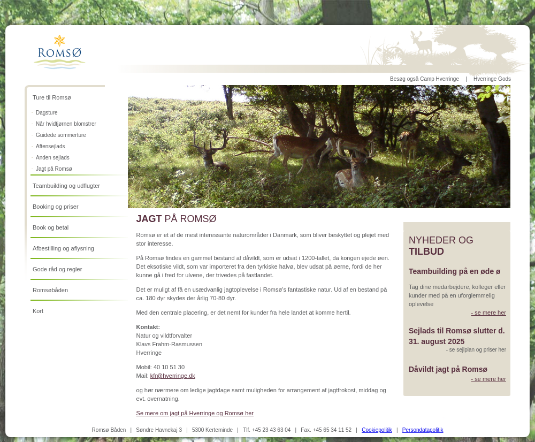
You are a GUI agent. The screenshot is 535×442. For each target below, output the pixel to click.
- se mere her (488, 312)
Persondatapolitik (423, 430)
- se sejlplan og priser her (476, 350)
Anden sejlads (53, 158)
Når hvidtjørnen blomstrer (66, 124)
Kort (38, 311)
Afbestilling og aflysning (63, 248)
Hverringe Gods (492, 79)
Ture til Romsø (52, 97)
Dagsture (47, 113)
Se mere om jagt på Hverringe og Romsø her (195, 413)
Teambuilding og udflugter (66, 185)
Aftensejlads (50, 146)
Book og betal (50, 227)
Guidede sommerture (61, 135)
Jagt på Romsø (54, 169)
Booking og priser (56, 206)
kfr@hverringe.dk (172, 375)
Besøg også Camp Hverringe (424, 79)
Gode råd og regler (57, 269)
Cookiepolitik (377, 430)
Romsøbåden (50, 290)
